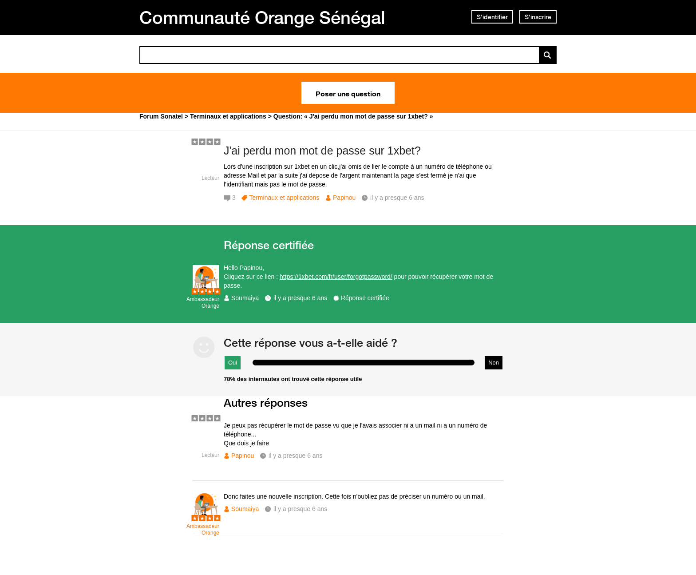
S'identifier (492, 17)
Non (493, 362)
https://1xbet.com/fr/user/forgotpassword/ (336, 276)
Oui (232, 362)
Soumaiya (245, 297)
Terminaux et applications (284, 197)
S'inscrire (538, 17)
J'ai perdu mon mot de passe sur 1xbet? (322, 150)
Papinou (344, 197)
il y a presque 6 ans (300, 297)
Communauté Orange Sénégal (262, 17)
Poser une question (348, 92)
